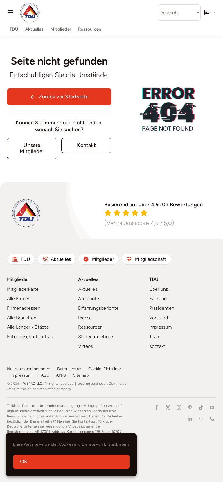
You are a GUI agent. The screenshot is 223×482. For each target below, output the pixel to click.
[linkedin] (190, 418)
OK (23, 461)
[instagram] (179, 407)
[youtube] (212, 407)
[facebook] (157, 407)
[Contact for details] (86, 145)
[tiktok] (201, 407)
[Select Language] (179, 12)
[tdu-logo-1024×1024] (30, 5)
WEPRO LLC (33, 384)
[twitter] (168, 407)
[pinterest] (190, 407)
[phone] (212, 418)
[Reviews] (157, 213)
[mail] (201, 418)
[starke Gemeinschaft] (32, 148)
